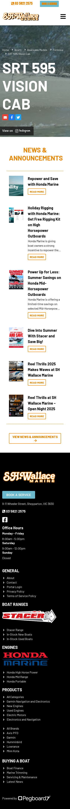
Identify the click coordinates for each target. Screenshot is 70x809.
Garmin (11, 737)
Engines (10, 647)
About (10, 578)
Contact (12, 582)
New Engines (15, 706)
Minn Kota (13, 751)
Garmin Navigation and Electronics (28, 701)
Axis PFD (12, 733)
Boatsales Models (37, 49)
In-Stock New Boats (19, 634)
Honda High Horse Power (22, 672)
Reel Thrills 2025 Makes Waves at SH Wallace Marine (44, 369)
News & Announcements (36, 154)
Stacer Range (15, 630)
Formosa (58, 49)
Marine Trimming (17, 772)
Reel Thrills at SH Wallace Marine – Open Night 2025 (42, 403)
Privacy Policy (15, 591)
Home (5, 49)
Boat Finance (15, 768)
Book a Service (49, 4)
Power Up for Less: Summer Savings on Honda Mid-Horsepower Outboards (44, 283)
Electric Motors (16, 715)
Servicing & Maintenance (22, 777)
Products (12, 689)
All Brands (13, 728)
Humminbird (14, 742)
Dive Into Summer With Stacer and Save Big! (42, 336)
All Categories (15, 697)
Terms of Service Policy (21, 596)
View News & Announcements (35, 438)
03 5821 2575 (21, 3)
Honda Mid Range (17, 677)
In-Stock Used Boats (20, 639)
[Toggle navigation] (63, 16)
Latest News (15, 781)
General (10, 570)
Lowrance (13, 746)
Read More (37, 191)
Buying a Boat (16, 760)
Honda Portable (16, 681)
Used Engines (15, 710)
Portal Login (14, 587)
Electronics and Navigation (24, 719)
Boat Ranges (15, 604)
